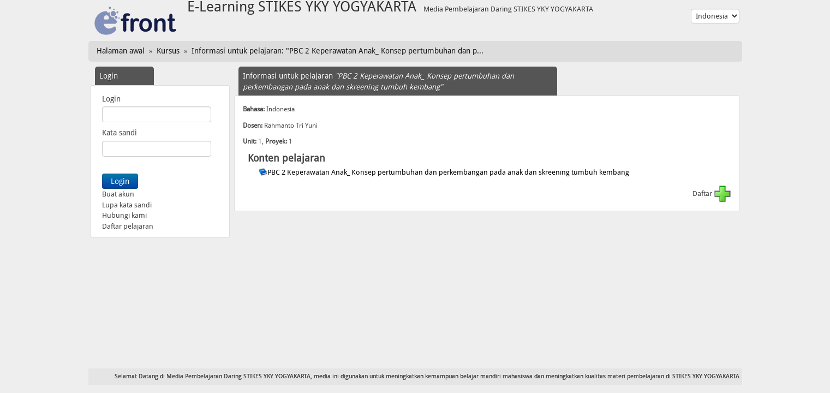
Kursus (168, 50)
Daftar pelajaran (127, 226)
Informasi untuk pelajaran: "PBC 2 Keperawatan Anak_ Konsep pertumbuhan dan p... (337, 50)
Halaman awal (121, 50)
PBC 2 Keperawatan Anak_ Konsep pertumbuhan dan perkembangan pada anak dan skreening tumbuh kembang (449, 172)
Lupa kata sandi (127, 205)
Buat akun (118, 194)
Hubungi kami (124, 215)
